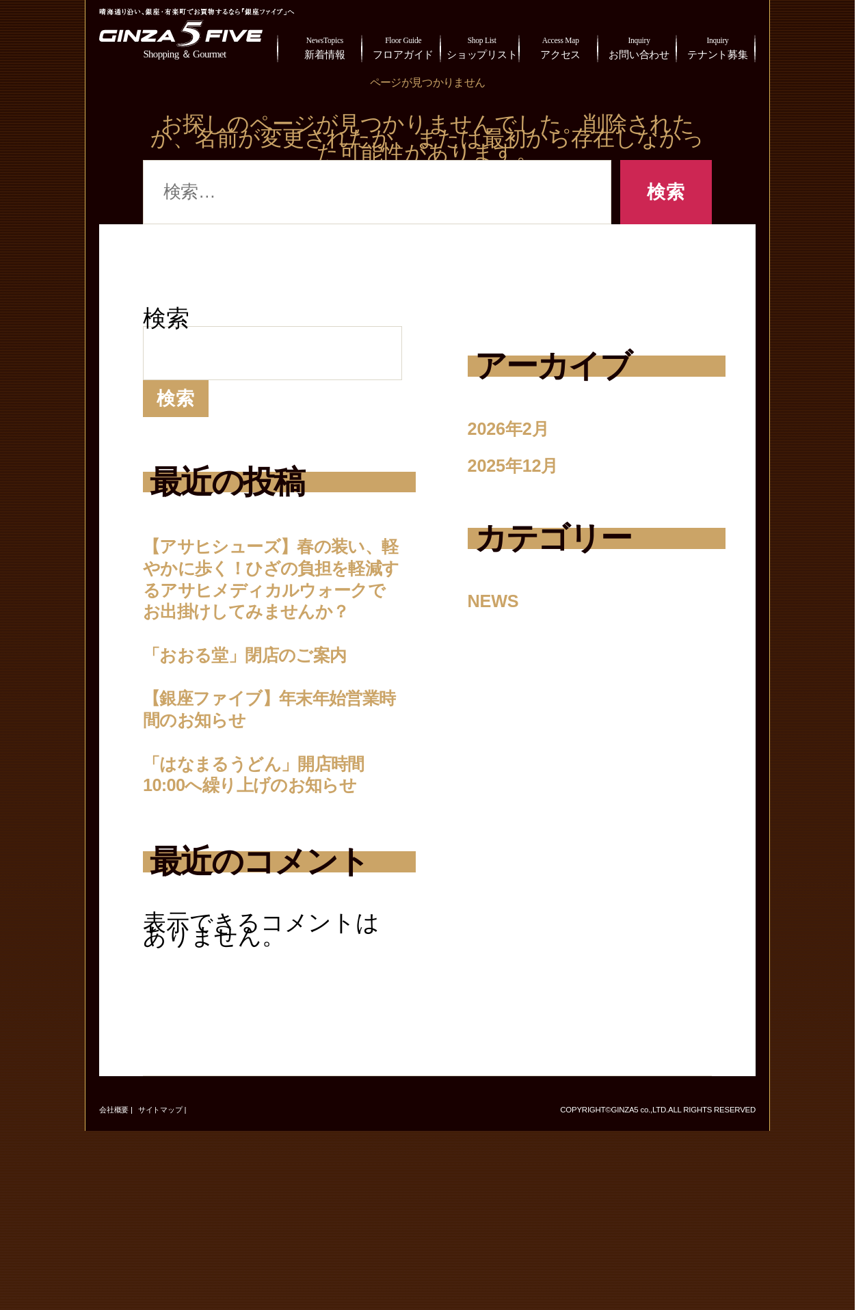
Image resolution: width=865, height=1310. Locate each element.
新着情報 (324, 47)
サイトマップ (160, 1289)
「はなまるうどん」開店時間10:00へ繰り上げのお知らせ (270, 931)
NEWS (502, 596)
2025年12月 (528, 462)
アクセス (560, 47)
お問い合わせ (639, 47)
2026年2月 (522, 427)
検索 (166, 319)
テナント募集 (718, 47)
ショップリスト (482, 47)
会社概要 (114, 1289)
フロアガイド (403, 47)
